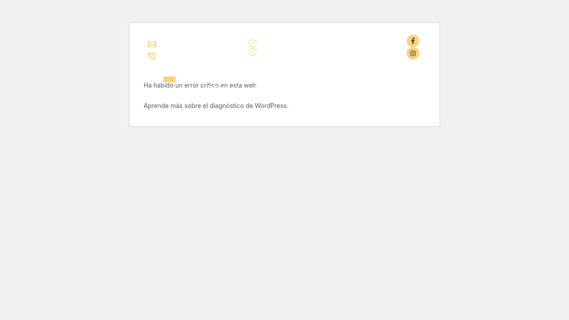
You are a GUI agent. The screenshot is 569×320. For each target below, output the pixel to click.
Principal (223, 88)
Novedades (321, 88)
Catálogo (269, 88)
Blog (364, 88)
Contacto (404, 88)
